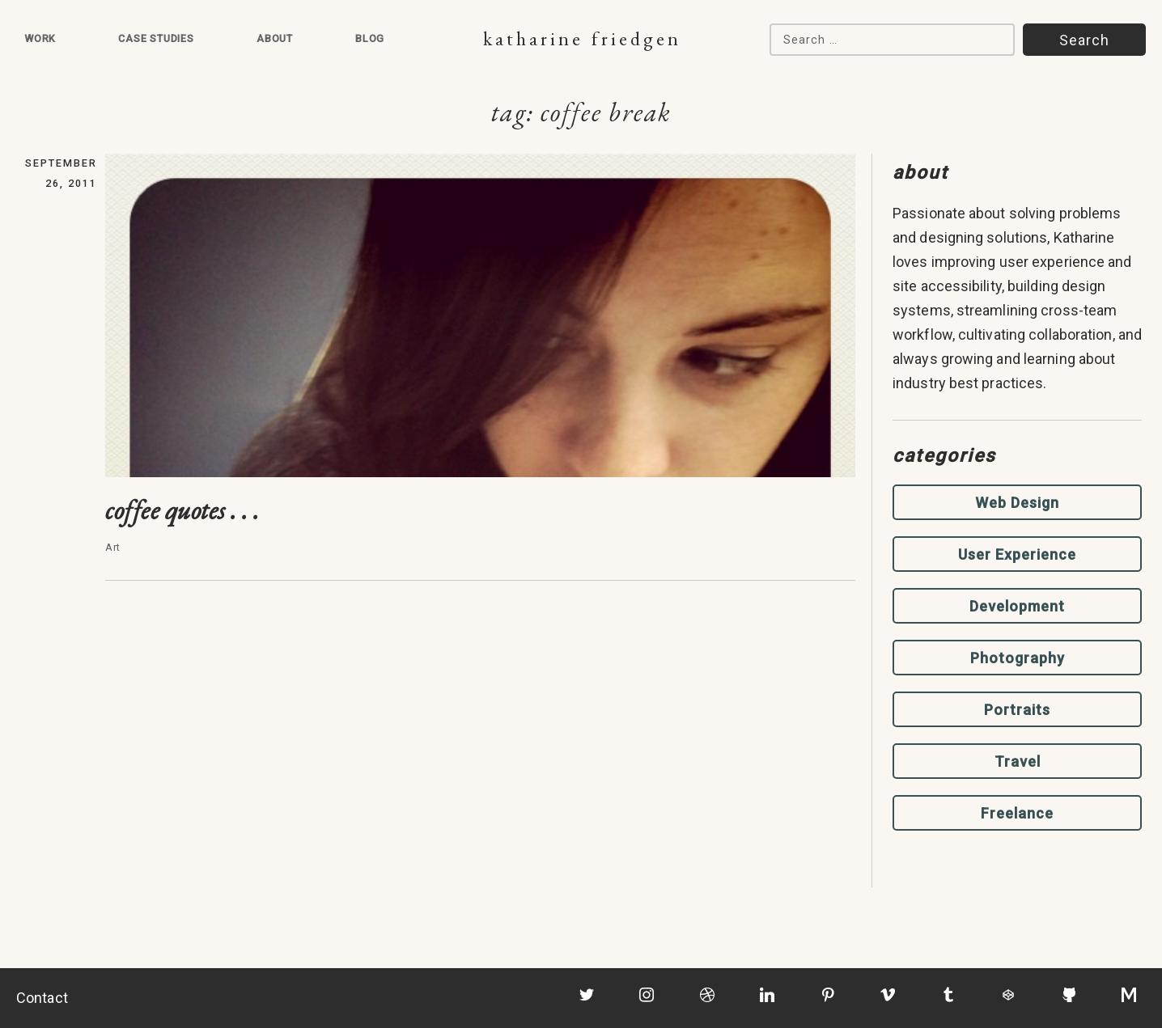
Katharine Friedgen (582, 38)
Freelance (1017, 813)
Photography (1017, 657)
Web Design (1017, 502)
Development (1017, 606)
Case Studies (156, 38)
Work (40, 38)
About (275, 38)
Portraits (1017, 709)
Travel (1017, 761)
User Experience (1017, 554)
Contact (42, 997)
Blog (369, 38)
